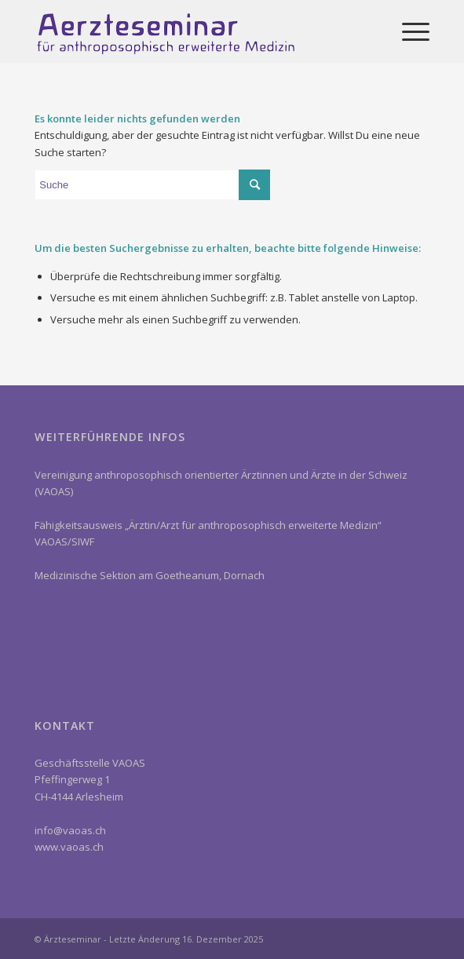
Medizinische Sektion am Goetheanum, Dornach (150, 575)
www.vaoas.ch (69, 847)
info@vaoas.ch (70, 830)
